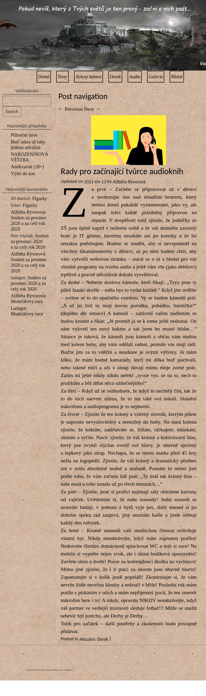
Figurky (39, 198)
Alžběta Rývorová (28, 212)
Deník (115, 76)
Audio (134, 76)
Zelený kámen (89, 76)
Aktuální (87, 639)
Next (92, 109)
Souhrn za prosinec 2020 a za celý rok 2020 (29, 223)
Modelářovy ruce (27, 301)
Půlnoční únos (24, 135)
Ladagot (18, 308)
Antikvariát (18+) (27, 166)
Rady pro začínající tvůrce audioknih (122, 171)
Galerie (156, 76)
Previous (70, 109)
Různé (177, 76)
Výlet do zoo (23, 173)
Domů (44, 76)
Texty (62, 76)
